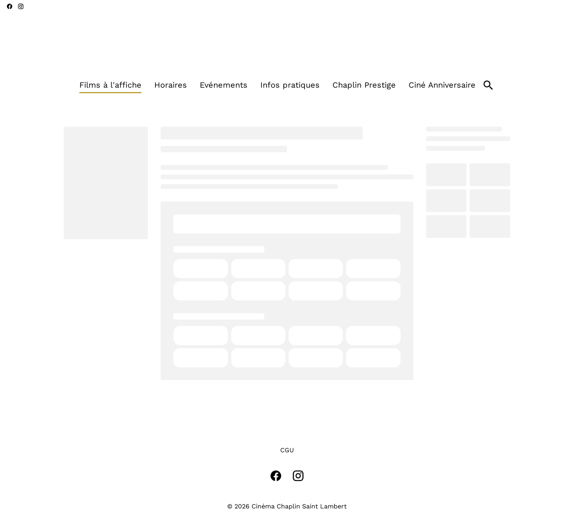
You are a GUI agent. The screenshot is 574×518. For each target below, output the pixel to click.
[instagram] (21, 6)
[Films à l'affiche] (110, 85)
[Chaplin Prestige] (364, 85)
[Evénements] (224, 85)
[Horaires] (170, 85)
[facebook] (9, 6)
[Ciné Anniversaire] (442, 85)
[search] (488, 85)
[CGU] (287, 450)
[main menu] (277, 85)
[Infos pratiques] (290, 85)
